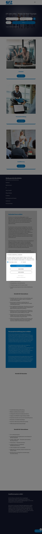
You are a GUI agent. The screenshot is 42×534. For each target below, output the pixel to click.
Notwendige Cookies (12, 262)
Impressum (18, 277)
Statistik (23, 262)
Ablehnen (21, 269)
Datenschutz (23, 277)
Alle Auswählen (21, 265)
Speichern (21, 272)
